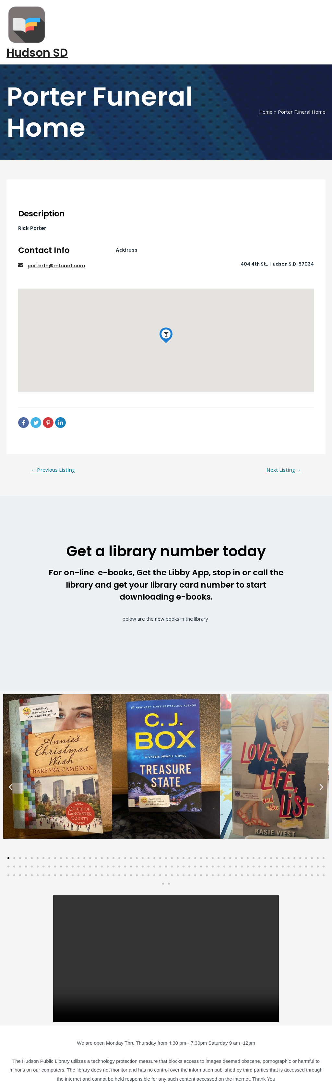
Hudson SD (37, 33)
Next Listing (283, 450)
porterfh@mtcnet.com (57, 245)
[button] (10, 767)
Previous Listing (54, 450)
